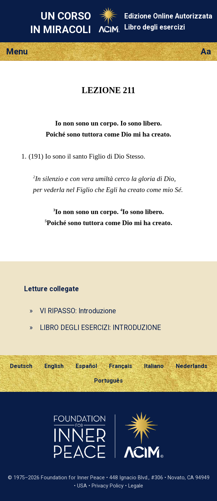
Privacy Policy (108, 486)
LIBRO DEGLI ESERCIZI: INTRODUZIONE (100, 328)
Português (108, 380)
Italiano (154, 366)
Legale (135, 486)
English (54, 366)
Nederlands (191, 366)
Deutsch (21, 366)
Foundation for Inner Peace (73, 478)
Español (86, 366)
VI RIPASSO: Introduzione (78, 311)
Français (120, 366)
